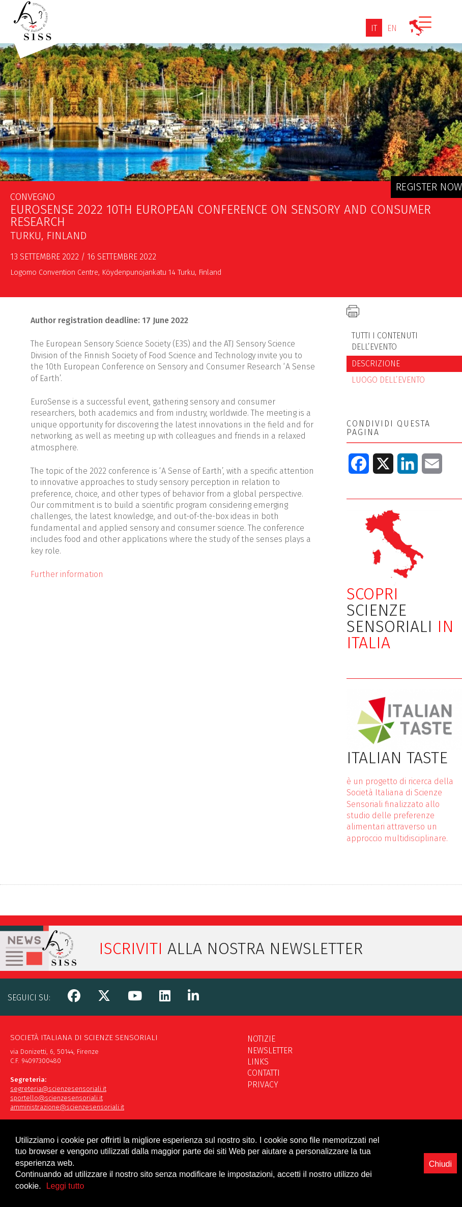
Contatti (263, 1073)
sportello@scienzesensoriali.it (56, 1098)
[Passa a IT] (374, 28)
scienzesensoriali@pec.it (47, 1135)
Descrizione (376, 363)
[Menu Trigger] (425, 22)
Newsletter (270, 1050)
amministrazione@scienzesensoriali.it (67, 1107)
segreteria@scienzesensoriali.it (58, 1089)
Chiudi (440, 1181)
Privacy (262, 1084)
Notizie (261, 1039)
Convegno (32, 197)
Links (258, 1062)
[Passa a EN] (392, 28)
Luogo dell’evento (388, 380)
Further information (67, 574)
